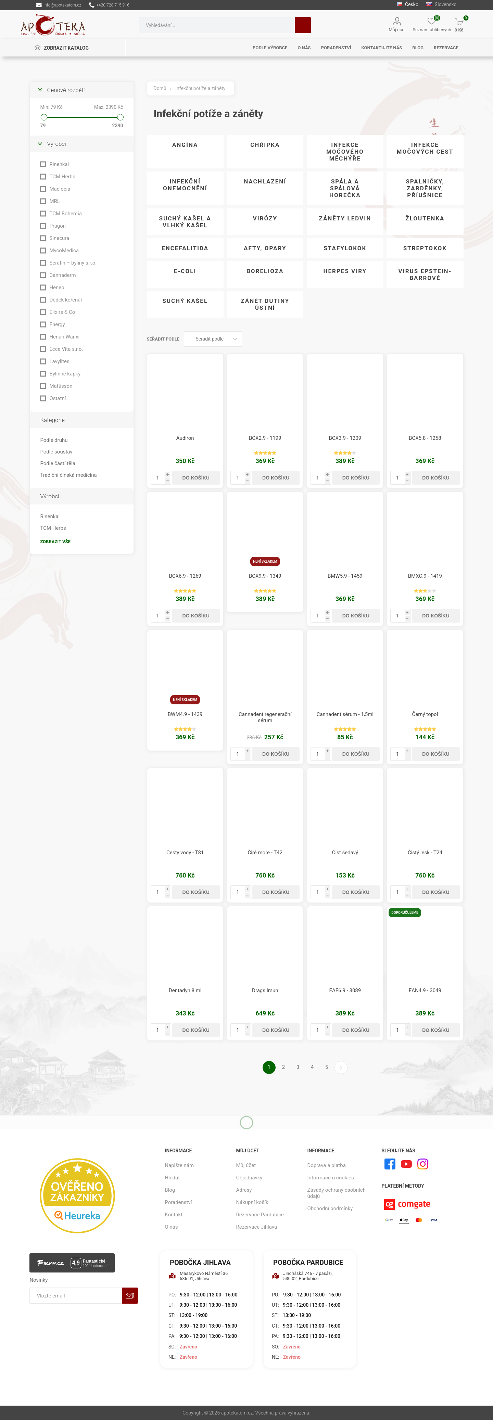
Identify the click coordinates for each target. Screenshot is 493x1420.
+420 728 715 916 (109, 5)
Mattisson (60, 386)
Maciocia (59, 189)
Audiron (185, 438)
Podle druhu (53, 440)
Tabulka (445, 339)
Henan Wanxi (64, 337)
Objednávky (249, 1178)
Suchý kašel (185, 300)
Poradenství (178, 1202)
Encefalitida (185, 248)
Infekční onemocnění (185, 185)
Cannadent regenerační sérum (265, 717)
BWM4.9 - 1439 (185, 714)
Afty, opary (265, 248)
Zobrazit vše (55, 541)
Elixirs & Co (62, 312)
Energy (57, 324)
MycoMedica (64, 250)
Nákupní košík (252, 1202)
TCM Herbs (62, 177)
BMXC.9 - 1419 (425, 576)
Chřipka (265, 144)
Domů (160, 88)
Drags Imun (265, 990)
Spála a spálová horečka (345, 188)
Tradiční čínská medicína (68, 475)
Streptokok (425, 248)
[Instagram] (422, 1164)
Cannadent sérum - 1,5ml (345, 714)
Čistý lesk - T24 (425, 852)
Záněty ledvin (345, 218)
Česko (407, 4)
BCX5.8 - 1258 (425, 438)
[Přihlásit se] (75, 1296)
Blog (170, 1190)
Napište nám (179, 1165)
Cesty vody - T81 (185, 852)
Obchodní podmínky (330, 1208)
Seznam (458, 339)
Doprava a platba (326, 1165)
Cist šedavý (345, 852)
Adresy (244, 1190)
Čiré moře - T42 (265, 852)
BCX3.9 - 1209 (345, 438)
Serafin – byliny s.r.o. (73, 263)
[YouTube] (406, 1164)
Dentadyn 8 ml (185, 990)
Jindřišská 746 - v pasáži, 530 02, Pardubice (302, 1276)
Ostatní (57, 398)
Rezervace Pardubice (260, 1215)
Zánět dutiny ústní (265, 304)
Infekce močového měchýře (345, 151)
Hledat (303, 25)
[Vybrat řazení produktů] (213, 339)
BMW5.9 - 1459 (345, 576)
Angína (185, 144)
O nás (171, 1227)
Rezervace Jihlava (256, 1227)
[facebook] (389, 1164)
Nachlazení (265, 181)
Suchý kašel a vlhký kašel (185, 222)
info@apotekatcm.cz (58, 5)
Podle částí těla (57, 463)
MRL (54, 201)
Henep (56, 287)
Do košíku (196, 478)
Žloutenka (424, 218)
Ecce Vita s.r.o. (66, 349)
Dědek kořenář (65, 300)
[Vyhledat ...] (217, 25)
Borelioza (265, 271)
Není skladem (265, 561)
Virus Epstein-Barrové (425, 274)
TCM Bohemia (65, 213)
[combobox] (217, 25)
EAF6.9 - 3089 (345, 990)
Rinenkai (59, 164)
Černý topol (425, 714)
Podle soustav (56, 452)
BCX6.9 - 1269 (185, 576)
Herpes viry (345, 271)
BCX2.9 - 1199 (265, 438)
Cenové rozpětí (66, 90)
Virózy (265, 218)
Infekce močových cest (425, 148)
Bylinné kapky (64, 374)
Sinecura (59, 238)
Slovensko (441, 4)
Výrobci (56, 143)
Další (340, 1067)
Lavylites (59, 361)
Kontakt (173, 1215)
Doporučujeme (404, 912)
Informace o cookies (330, 1178)
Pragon (57, 226)
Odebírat (130, 1296)
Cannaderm (62, 275)
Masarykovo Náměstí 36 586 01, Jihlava (198, 1276)
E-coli (185, 271)
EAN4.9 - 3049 (425, 990)
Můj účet (397, 29)
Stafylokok (345, 248)
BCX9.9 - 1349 (265, 576)
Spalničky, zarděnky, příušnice (425, 188)
